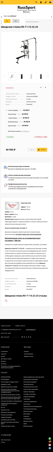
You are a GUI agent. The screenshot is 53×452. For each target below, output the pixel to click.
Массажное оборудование (8, 412)
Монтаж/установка (13, 131)
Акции (25, 423)
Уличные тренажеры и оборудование (11, 401)
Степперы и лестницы (29, 394)
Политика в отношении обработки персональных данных (10, 367)
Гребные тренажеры (29, 391)
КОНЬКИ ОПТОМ (5, 377)
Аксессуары (26, 404)
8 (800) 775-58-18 (20, 326)
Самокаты (26, 416)
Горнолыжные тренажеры (30, 379)
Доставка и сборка (6, 359)
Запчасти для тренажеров (30, 389)
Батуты (3, 407)
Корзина (26, 351)
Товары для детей (28, 384)
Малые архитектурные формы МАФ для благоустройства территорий (11, 397)
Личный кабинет (28, 354)
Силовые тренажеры (6, 415)
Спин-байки (26, 399)
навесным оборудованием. (32, 234)
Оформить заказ (28, 356)
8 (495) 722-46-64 (5, 326)
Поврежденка (27, 418)
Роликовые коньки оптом (30, 387)
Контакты (3, 363)
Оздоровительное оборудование (32, 406)
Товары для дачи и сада (7, 426)
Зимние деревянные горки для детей (33, 377)
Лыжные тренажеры (29, 396)
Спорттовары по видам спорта (9, 382)
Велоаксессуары (28, 411)
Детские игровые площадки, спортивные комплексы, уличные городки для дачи (10, 391)
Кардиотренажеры (6, 417)
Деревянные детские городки (9, 387)
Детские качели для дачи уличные (10, 394)
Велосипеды (26, 414)
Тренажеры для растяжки (8, 419)
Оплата (3, 356)
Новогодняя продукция (30, 382)
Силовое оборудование (30, 401)
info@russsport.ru (31, 329)
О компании (4, 351)
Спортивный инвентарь (30, 409)
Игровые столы (5, 410)
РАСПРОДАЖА (5, 379)
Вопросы (3, 361)
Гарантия (3, 354)
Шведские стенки (5, 384)
